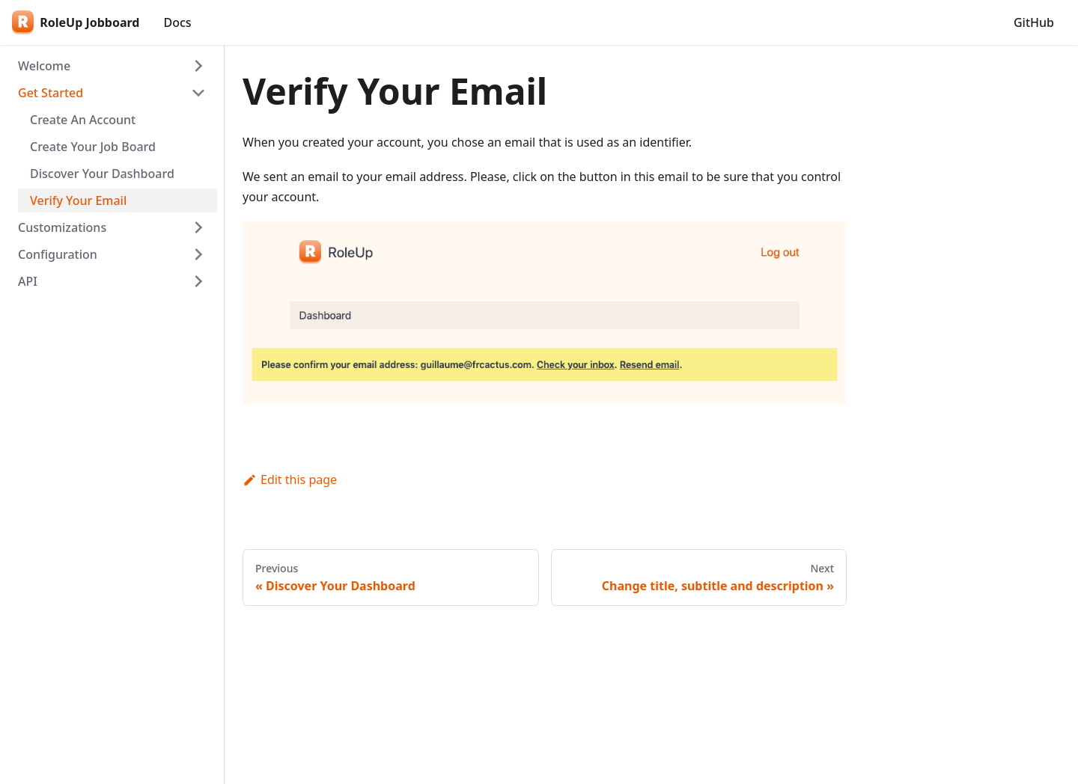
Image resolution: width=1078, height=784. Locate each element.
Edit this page (290, 479)
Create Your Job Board (93, 146)
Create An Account (82, 119)
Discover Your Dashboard (102, 173)
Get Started (50, 93)
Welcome (44, 66)
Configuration (57, 254)
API (27, 281)
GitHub (1034, 22)
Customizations (62, 227)
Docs (177, 22)
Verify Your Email (78, 200)
